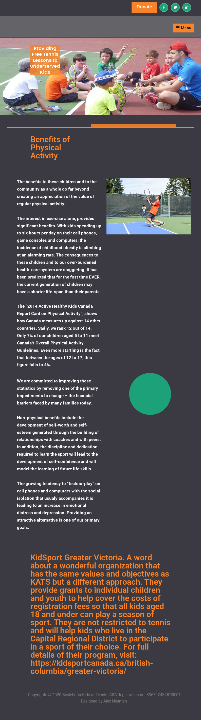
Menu (183, 28)
